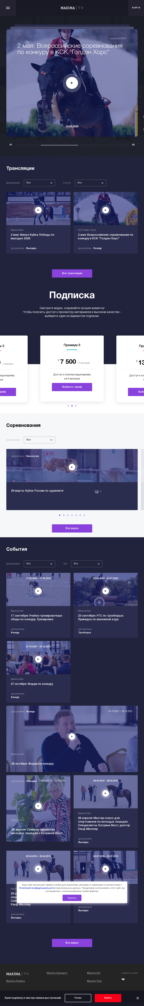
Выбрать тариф (72, 387)
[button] (68, 405)
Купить (108, 998)
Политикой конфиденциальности (37, 888)
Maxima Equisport (57, 976)
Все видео (72, 536)
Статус (67, 183)
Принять (72, 898)
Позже (78, 998)
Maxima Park (94, 984)
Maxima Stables (15, 984)
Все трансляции (72, 273)
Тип (65, 571)
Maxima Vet (93, 976)
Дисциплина (13, 183)
